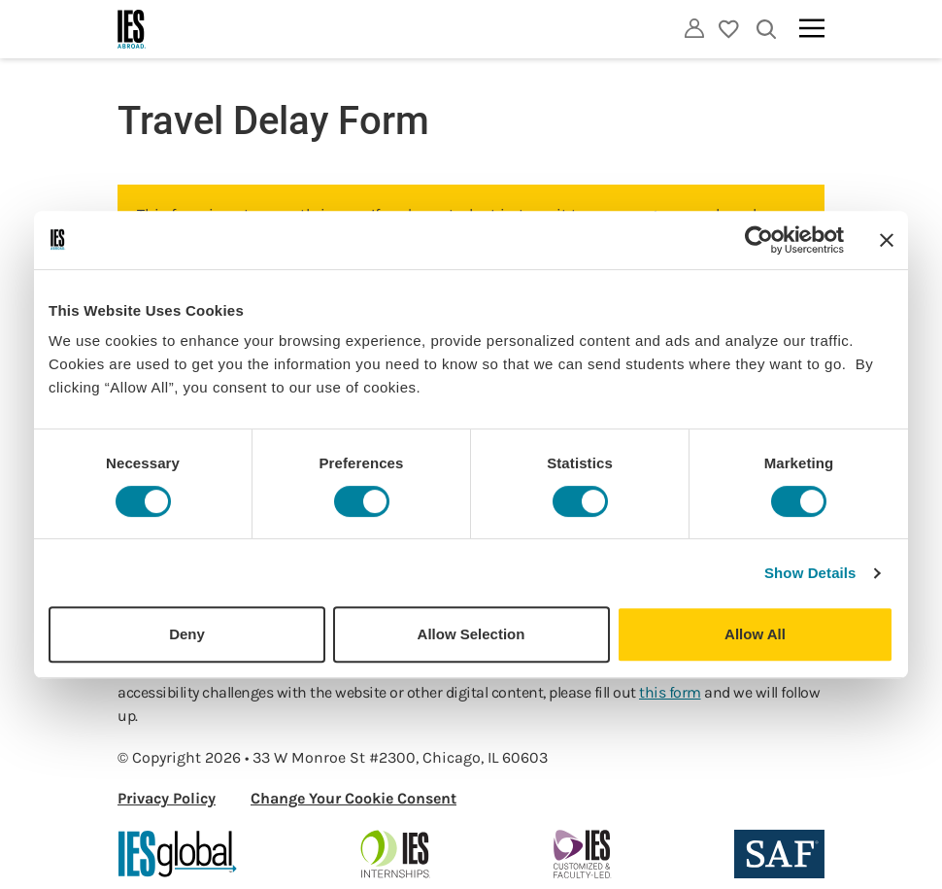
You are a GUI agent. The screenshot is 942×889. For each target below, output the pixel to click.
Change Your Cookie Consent (353, 798)
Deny (187, 634)
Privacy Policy (167, 798)
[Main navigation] (811, 28)
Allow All (755, 634)
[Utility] (694, 28)
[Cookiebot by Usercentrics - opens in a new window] (759, 240)
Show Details (810, 572)
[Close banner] (886, 240)
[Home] (132, 29)
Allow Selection (471, 634)
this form (670, 692)
